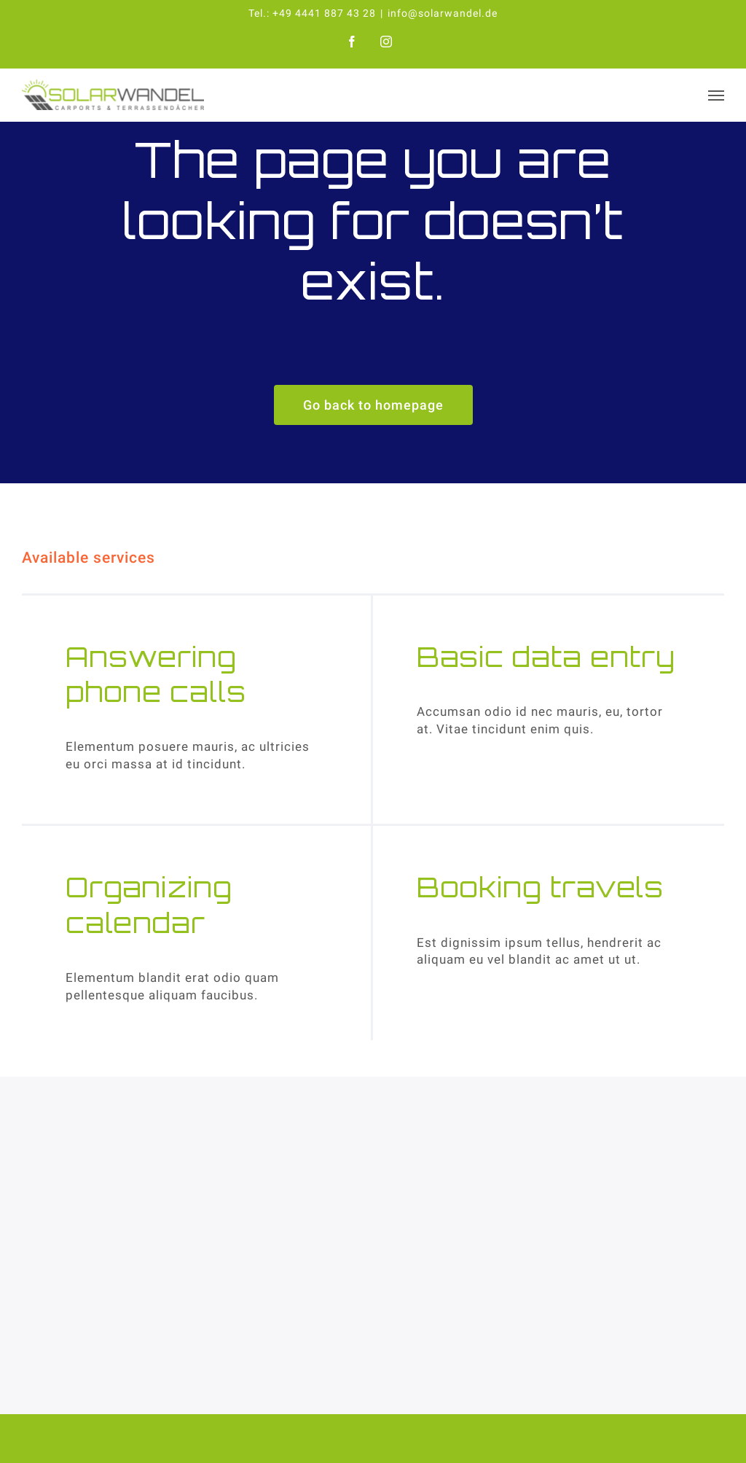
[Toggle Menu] (716, 95)
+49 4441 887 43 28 (324, 13)
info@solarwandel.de (443, 13)
